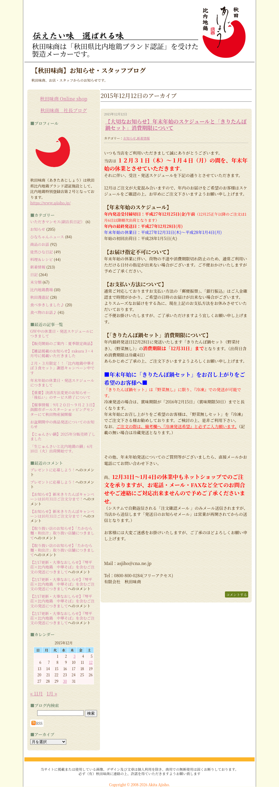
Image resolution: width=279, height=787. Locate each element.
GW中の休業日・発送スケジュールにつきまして (61, 333)
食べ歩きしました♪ (47, 304)
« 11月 (36, 693)
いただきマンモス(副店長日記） (57, 221)
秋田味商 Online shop (63, 98)
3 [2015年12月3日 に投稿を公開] (75, 656)
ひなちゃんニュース (47, 236)
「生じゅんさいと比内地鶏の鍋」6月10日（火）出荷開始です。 (61, 448)
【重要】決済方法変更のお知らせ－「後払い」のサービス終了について (60, 395)
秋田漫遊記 (39, 297)
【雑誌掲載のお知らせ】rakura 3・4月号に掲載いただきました (61, 353)
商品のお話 (39, 244)
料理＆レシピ (41, 259)
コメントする (236, 594)
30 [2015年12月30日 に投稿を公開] (65, 681)
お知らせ (129, 138)
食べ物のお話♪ (43, 312)
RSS (36, 723)
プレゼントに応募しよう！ (52, 470)
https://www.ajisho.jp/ (50, 202)
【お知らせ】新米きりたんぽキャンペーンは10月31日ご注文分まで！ (62, 496)
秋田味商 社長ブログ (63, 110)
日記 (34, 274)
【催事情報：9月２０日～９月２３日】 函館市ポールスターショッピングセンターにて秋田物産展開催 (64, 409)
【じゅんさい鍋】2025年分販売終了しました (62, 436)
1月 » (51, 693)
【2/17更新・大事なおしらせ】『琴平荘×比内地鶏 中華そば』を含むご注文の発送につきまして (62, 567)
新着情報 (143, 138)
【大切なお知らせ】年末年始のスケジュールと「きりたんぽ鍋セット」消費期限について (175, 124)
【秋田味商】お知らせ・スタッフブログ (88, 70)
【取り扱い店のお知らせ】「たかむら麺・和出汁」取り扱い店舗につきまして (62, 533)
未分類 (36, 282)
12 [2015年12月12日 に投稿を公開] (90, 662)
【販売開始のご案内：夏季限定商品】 (62, 343)
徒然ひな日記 (41, 252)
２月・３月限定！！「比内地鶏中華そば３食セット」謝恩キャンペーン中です (62, 367)
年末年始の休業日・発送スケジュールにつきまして (62, 383)
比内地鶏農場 (41, 289)
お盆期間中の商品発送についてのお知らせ (62, 424)
